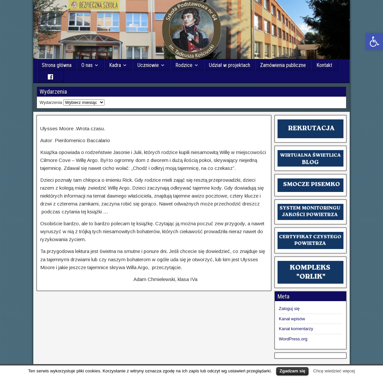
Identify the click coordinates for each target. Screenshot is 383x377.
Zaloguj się (289, 308)
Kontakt (324, 65)
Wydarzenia (51, 102)
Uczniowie (148, 65)
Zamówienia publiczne (283, 65)
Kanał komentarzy (296, 328)
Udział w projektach (229, 65)
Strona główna (57, 65)
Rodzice (183, 65)
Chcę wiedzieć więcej (334, 370)
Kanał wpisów (292, 318)
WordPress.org (293, 338)
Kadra (115, 65)
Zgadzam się (292, 370)
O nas (87, 65)
